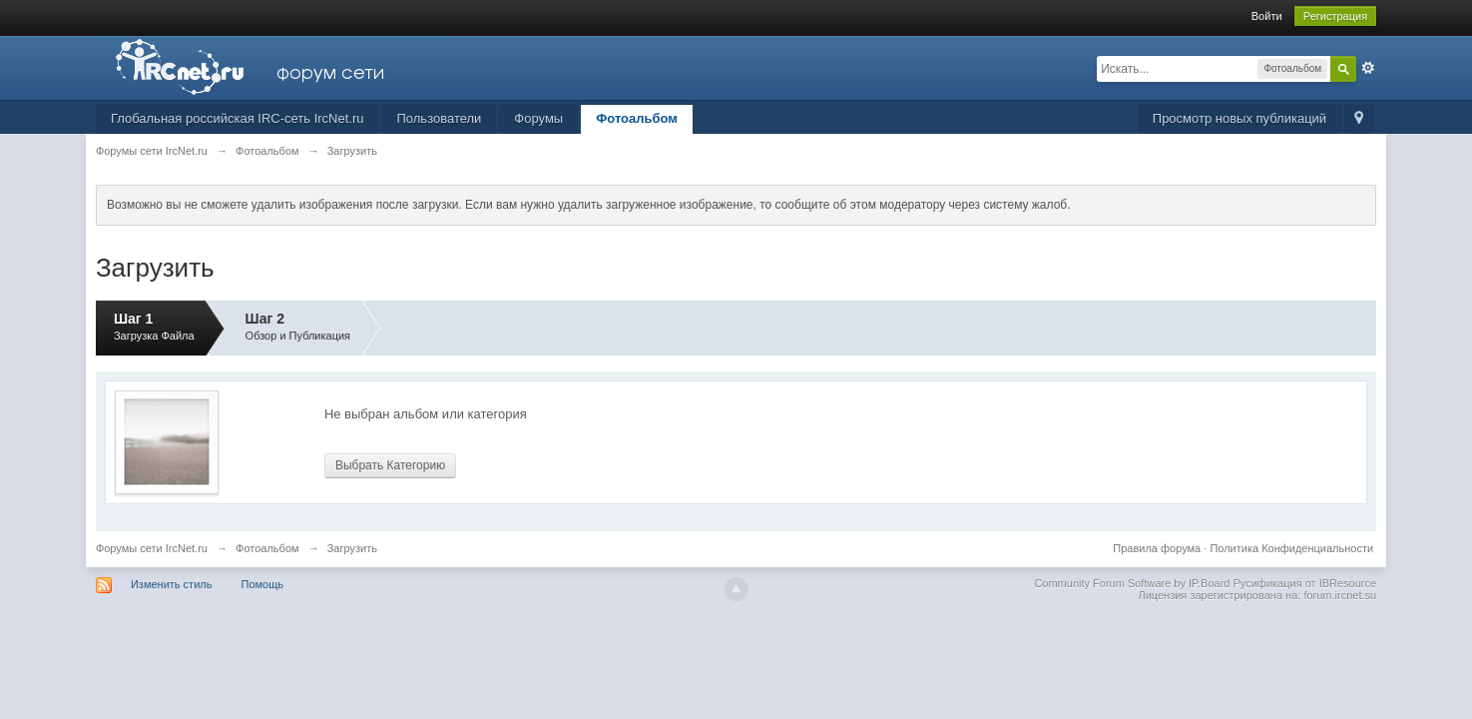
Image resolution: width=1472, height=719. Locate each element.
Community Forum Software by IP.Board (1131, 583)
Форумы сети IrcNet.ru (152, 548)
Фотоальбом (637, 118)
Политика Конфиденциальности (1291, 548)
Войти (1266, 16)
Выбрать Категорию (390, 465)
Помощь (263, 584)
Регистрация (1335, 16)
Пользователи (438, 118)
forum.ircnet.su (1339, 595)
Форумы (538, 118)
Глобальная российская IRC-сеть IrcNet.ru (237, 118)
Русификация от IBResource (1302, 583)
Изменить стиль (172, 584)
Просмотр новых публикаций (1239, 118)
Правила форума (1157, 548)
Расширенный (1368, 68)
